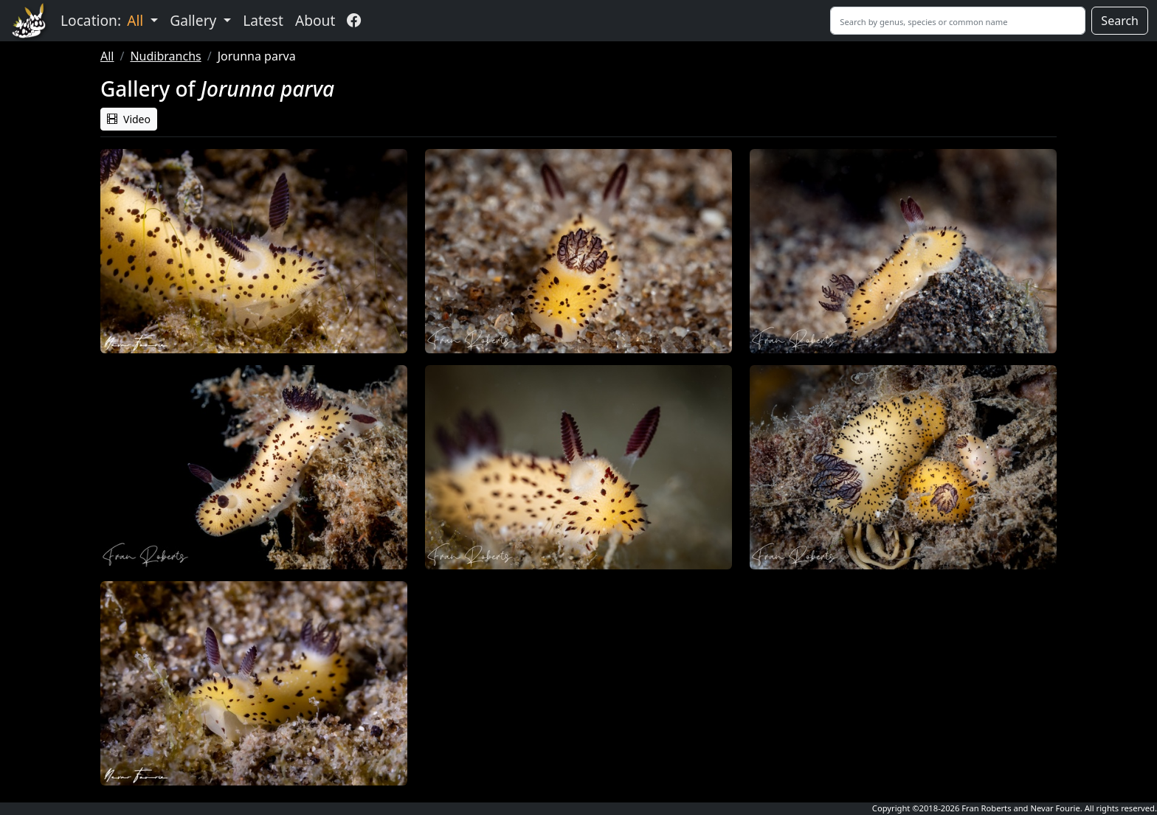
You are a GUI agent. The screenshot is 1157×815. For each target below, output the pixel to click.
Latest (263, 20)
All (107, 56)
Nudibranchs (165, 56)
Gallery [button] (195, 20)
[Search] (957, 21)
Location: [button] (104, 20)
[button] (253, 251)
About (315, 20)
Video (129, 119)
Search (1120, 21)
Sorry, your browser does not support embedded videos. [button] (578, 658)
